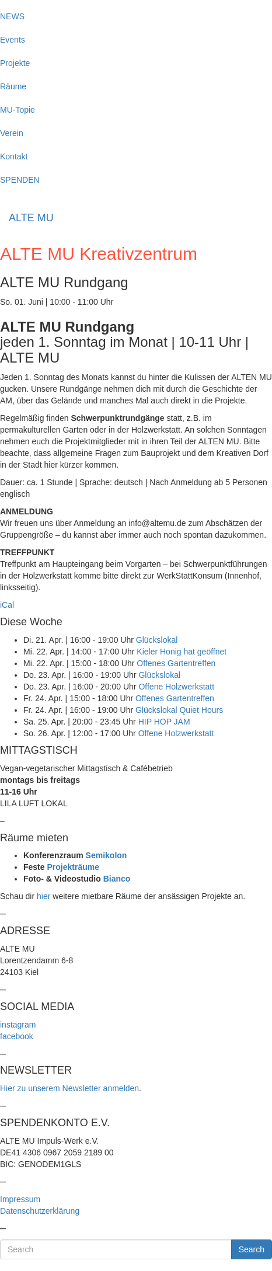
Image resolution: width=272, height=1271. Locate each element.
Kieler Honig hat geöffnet (181, 651)
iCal (7, 605)
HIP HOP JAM (164, 721)
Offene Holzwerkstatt (176, 686)
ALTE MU (31, 218)
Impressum (20, 1199)
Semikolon (106, 855)
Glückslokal (157, 640)
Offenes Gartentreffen (176, 663)
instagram (18, 1024)
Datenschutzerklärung (39, 1211)
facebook (16, 1036)
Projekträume (73, 867)
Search (251, 1249)
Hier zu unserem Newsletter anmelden (69, 1088)
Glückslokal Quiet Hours (179, 710)
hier (43, 896)
